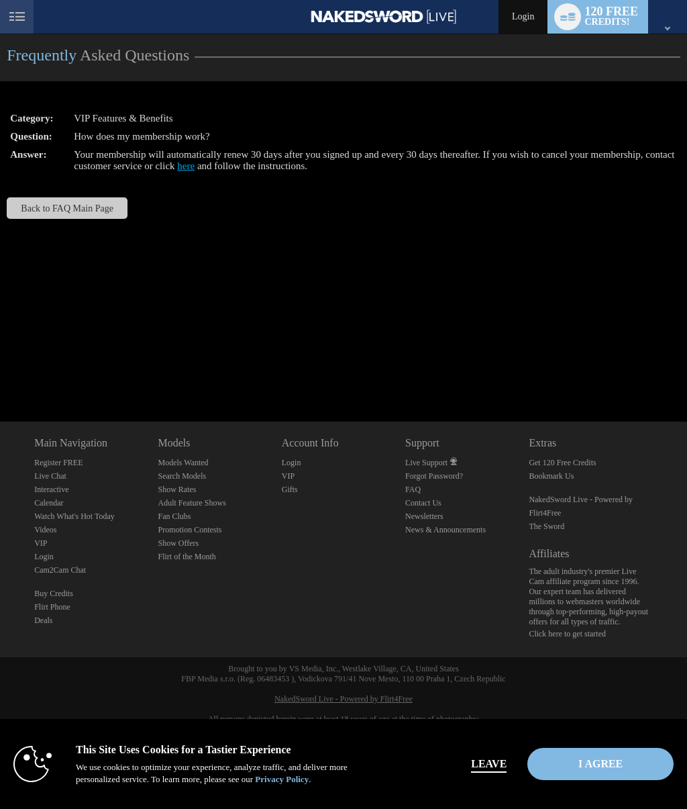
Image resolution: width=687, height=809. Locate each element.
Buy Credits (53, 593)
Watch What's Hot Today (74, 516)
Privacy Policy (282, 779)
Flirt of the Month (186, 556)
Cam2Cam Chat (60, 570)
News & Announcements (445, 529)
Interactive (51, 489)
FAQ (413, 489)
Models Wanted (183, 462)
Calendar (48, 503)
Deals (43, 620)
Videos (45, 529)
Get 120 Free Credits (562, 462)
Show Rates (177, 489)
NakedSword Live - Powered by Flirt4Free (343, 699)
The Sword (546, 526)
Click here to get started (567, 633)
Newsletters (424, 516)
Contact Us (423, 503)
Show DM (0, 371)
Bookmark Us (551, 476)
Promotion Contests (189, 529)
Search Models (182, 476)
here (186, 165)
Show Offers (178, 543)
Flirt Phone (52, 607)
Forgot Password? (434, 476)
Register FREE (58, 462)
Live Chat (50, 476)
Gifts (290, 489)
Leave (476, 763)
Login (523, 16)
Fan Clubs (174, 516)
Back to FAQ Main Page (67, 208)
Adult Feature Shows (191, 503)
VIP (40, 543)
